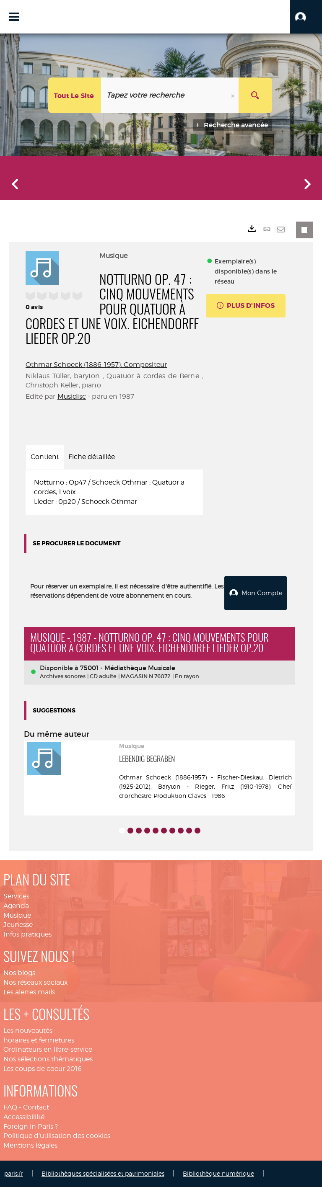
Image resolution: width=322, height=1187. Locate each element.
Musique (17, 915)
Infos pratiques (27, 934)
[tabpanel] (114, 492)
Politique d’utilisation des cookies (56, 1136)
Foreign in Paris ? (30, 1126)
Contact (36, 1107)
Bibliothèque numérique (218, 1173)
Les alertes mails (29, 992)
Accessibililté (23, 1117)
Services (16, 896)
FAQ (10, 1107)
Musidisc (71, 396)
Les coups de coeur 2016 (42, 1069)
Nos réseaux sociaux (35, 982)
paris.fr (13, 1173)
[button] (306, 17)
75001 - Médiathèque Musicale (127, 668)
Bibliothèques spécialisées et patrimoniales (103, 1173)
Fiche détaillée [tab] (91, 457)
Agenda (16, 906)
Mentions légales (30, 1145)
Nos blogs (19, 973)
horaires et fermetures (38, 1040)
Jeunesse (18, 925)
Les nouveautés (27, 1031)
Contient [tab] (45, 457)
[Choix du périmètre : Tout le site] (74, 95)
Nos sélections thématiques (48, 1059)
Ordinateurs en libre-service (47, 1049)
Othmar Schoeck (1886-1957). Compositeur (96, 365)
